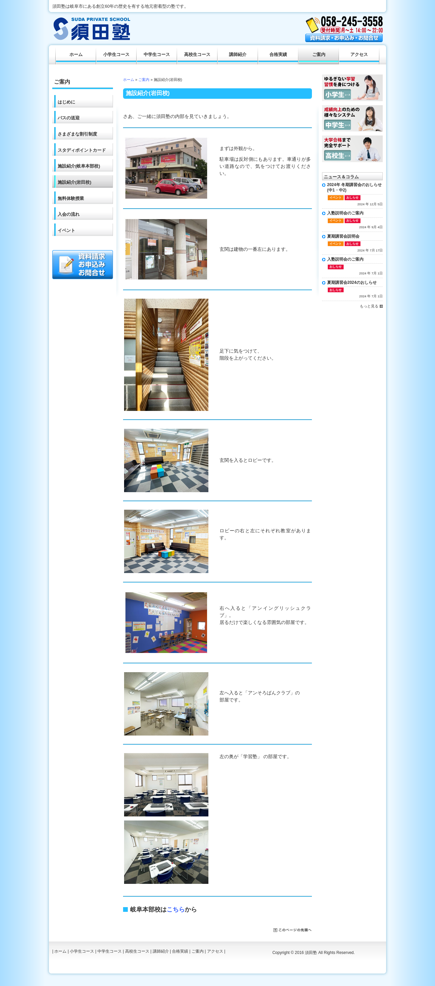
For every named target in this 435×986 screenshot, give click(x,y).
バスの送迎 (69, 117)
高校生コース (197, 54)
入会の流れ (69, 214)
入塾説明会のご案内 (345, 213)
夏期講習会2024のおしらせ (352, 282)
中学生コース (157, 54)
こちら (176, 909)
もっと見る (369, 306)
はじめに (66, 101)
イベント (66, 230)
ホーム (128, 80)
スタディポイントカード (82, 150)
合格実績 (278, 54)
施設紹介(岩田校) (74, 182)
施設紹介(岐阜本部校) (79, 166)
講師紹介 (237, 54)
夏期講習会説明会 (343, 236)
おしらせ (352, 197)
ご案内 (143, 80)
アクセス (359, 54)
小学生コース (116, 54)
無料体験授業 (71, 198)
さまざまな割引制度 (77, 134)
